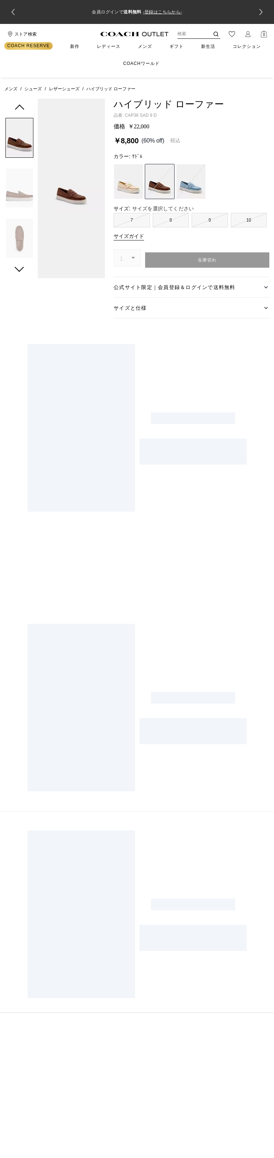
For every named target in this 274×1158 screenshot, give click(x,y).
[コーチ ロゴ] (134, 34)
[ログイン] (248, 34)
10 (248, 220)
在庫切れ (207, 260)
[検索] (187, 34)
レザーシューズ (64, 88)
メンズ (10, 88)
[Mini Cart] (263, 34)
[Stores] (21, 34)
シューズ (33, 88)
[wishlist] (95, 109)
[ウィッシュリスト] (232, 34)
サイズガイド (129, 236)
